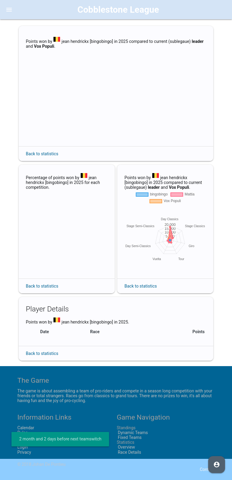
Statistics (125, 442)
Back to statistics (42, 153)
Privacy (24, 452)
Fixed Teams (129, 437)
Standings (126, 427)
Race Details (129, 452)
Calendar (26, 427)
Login (23, 447)
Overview (126, 447)
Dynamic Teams (132, 432)
